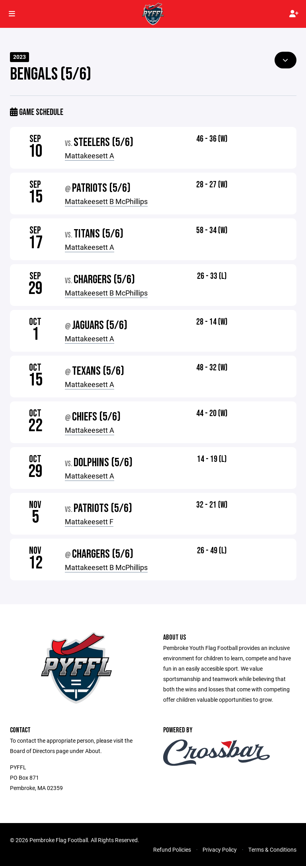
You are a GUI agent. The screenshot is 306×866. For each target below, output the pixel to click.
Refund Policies (172, 849)
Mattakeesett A (89, 155)
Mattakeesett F (89, 521)
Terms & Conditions (272, 849)
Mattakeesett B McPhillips (106, 201)
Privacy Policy (220, 849)
